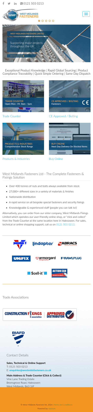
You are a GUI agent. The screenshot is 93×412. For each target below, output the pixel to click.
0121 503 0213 (65, 224)
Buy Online (56, 159)
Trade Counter (11, 116)
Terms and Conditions (63, 404)
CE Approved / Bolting (63, 116)
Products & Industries (16, 159)
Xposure (52, 408)
